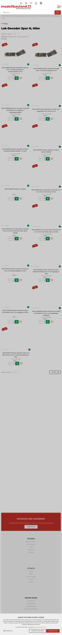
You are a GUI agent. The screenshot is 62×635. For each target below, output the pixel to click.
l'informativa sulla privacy (40, 627)
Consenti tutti (53, 631)
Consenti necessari (37, 631)
